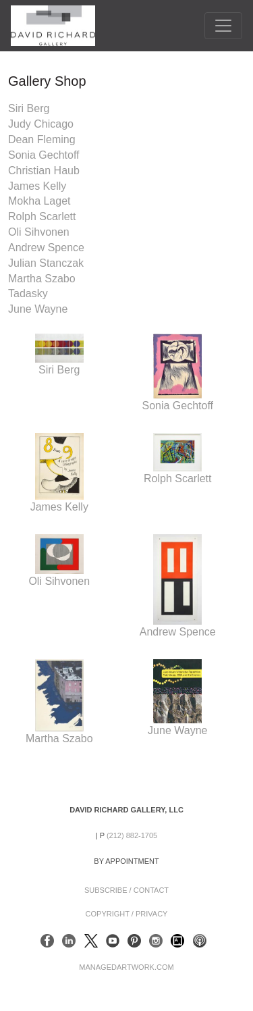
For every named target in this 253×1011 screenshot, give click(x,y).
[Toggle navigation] (223, 25)
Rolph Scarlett (42, 216)
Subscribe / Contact (126, 890)
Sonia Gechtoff (44, 155)
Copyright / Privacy (127, 914)
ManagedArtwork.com (126, 967)
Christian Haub (44, 170)
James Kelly (37, 186)
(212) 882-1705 (132, 835)
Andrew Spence (46, 247)
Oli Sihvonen (38, 232)
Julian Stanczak (46, 263)
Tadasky (28, 293)
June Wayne (37, 309)
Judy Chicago (41, 124)
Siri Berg (28, 108)
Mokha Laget (39, 201)
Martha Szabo (42, 278)
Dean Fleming (42, 139)
